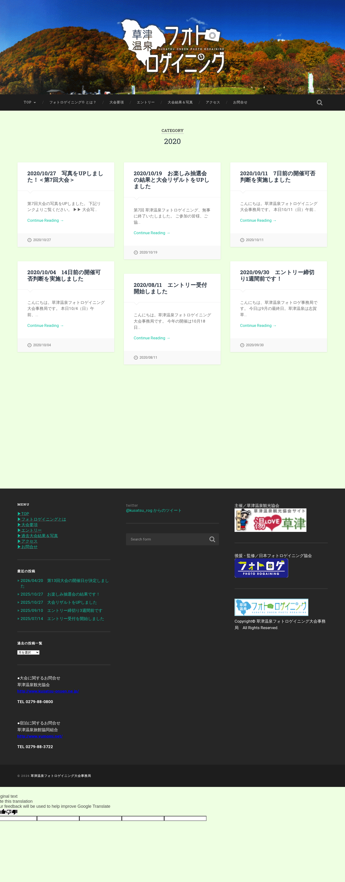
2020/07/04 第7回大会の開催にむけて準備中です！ (65, 380)
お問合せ (240, 102)
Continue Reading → (45, 220)
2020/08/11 (148, 358)
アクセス (213, 102)
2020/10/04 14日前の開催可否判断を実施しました (64, 275)
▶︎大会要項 (27, 524)
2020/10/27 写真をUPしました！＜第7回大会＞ (65, 176)
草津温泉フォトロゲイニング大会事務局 (61, 776)
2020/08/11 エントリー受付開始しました (170, 288)
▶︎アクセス (27, 541)
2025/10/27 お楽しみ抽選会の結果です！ (60, 594)
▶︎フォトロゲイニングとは (41, 519)
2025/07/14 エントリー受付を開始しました (62, 618)
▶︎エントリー (29, 530)
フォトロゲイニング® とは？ (73, 102)
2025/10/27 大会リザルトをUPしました (59, 602)
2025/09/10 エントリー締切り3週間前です (62, 610)
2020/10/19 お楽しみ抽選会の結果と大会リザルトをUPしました (172, 180)
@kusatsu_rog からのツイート (154, 510)
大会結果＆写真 (180, 102)
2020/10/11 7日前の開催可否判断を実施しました (277, 176)
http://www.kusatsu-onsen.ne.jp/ (48, 691)
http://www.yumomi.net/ (40, 736)
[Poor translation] (11, 812)
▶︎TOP (23, 513)
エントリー (146, 102)
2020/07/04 (42, 450)
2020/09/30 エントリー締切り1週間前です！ (277, 275)
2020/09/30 (255, 345)
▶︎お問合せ (27, 546)
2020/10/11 (255, 240)
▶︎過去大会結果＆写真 (37, 535)
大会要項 (116, 102)
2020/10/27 (42, 240)
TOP (28, 102)
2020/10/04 (42, 345)
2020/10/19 (148, 252)
